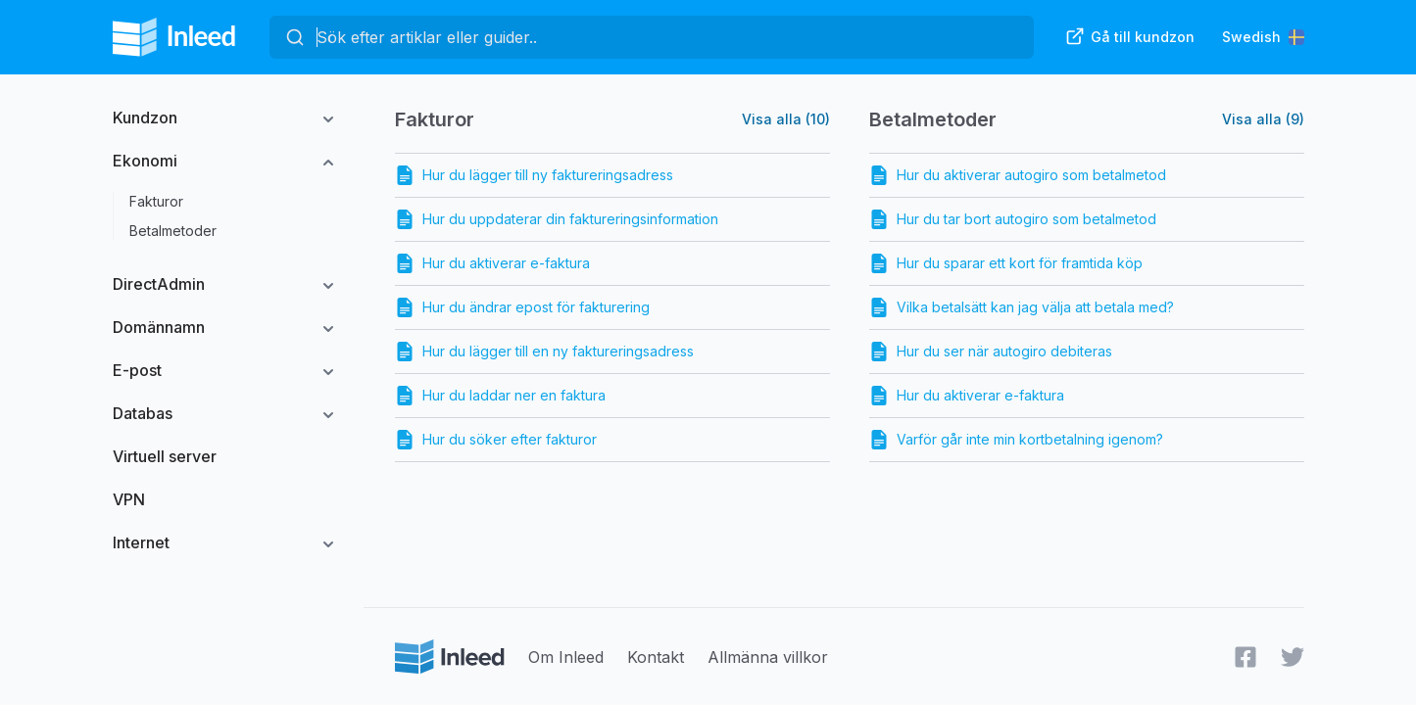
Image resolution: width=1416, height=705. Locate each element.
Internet (141, 542)
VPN (129, 499)
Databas (142, 413)
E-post (137, 370)
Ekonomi (145, 160)
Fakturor (156, 201)
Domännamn (159, 327)
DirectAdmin (159, 284)
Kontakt (655, 657)
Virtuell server (165, 456)
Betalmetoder (173, 230)
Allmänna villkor (768, 657)
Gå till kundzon (1130, 36)
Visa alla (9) (1263, 119)
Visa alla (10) (786, 119)
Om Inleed (566, 657)
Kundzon (145, 117)
